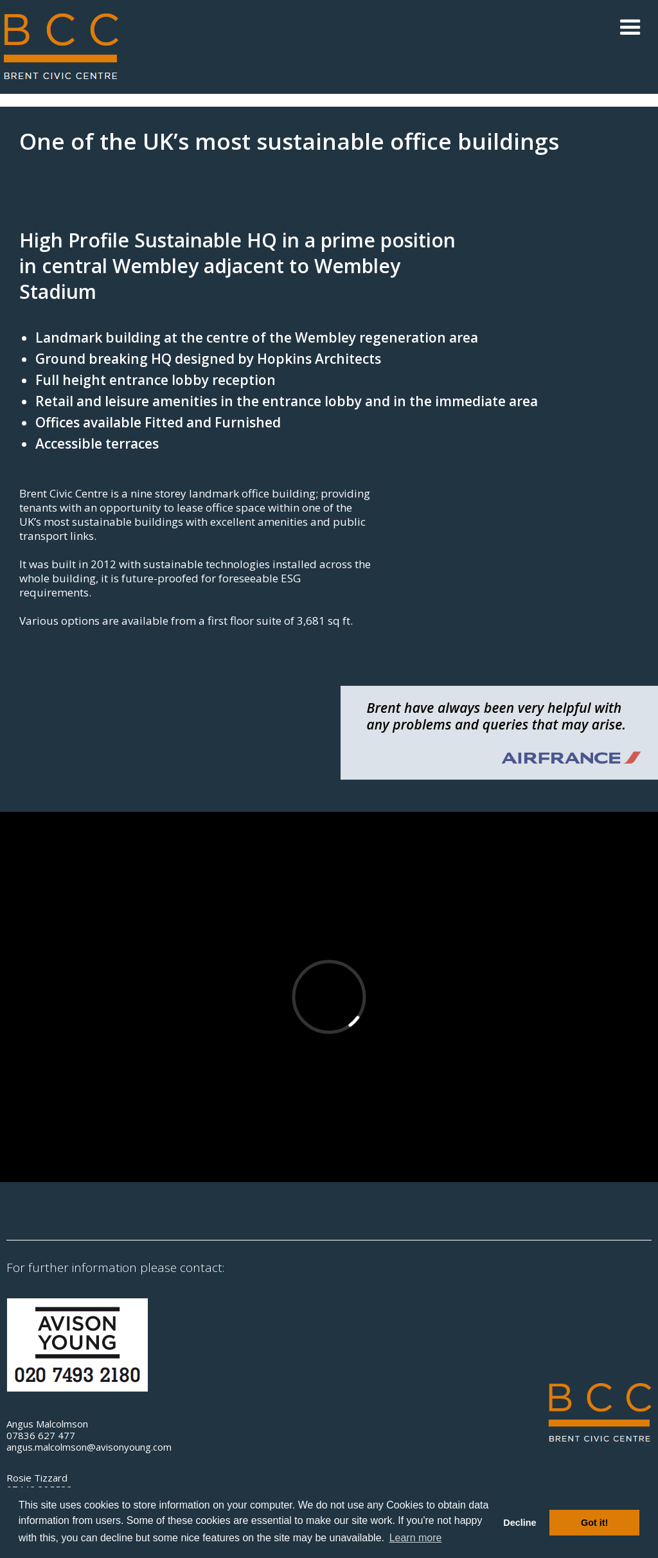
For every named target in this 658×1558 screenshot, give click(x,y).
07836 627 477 (40, 1435)
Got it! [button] (594, 1523)
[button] (630, 27)
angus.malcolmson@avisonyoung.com (89, 1446)
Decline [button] (519, 1523)
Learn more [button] (415, 1537)
